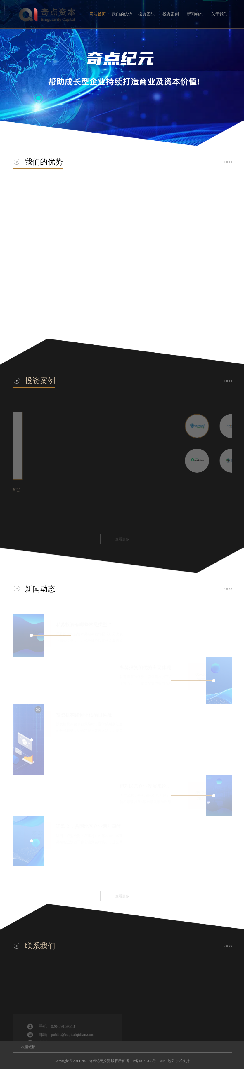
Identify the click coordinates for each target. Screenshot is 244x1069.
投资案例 (170, 14)
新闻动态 (195, 14)
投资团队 (146, 14)
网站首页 (97, 14)
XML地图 (167, 1061)
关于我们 (219, 14)
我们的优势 (122, 14)
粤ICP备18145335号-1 (142, 1061)
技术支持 (183, 1061)
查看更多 (122, 334)
